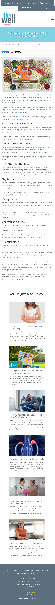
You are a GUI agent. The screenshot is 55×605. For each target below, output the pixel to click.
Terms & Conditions (42, 571)
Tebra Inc (19, 571)
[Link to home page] (10, 19)
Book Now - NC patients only (40, 3)
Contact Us (34, 573)
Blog (16, 45)
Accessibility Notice (23, 573)
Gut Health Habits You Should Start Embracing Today (34, 45)
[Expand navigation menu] (52, 19)
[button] (27, 8)
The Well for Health (7, 45)
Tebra (35, 598)
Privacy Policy (29, 571)
